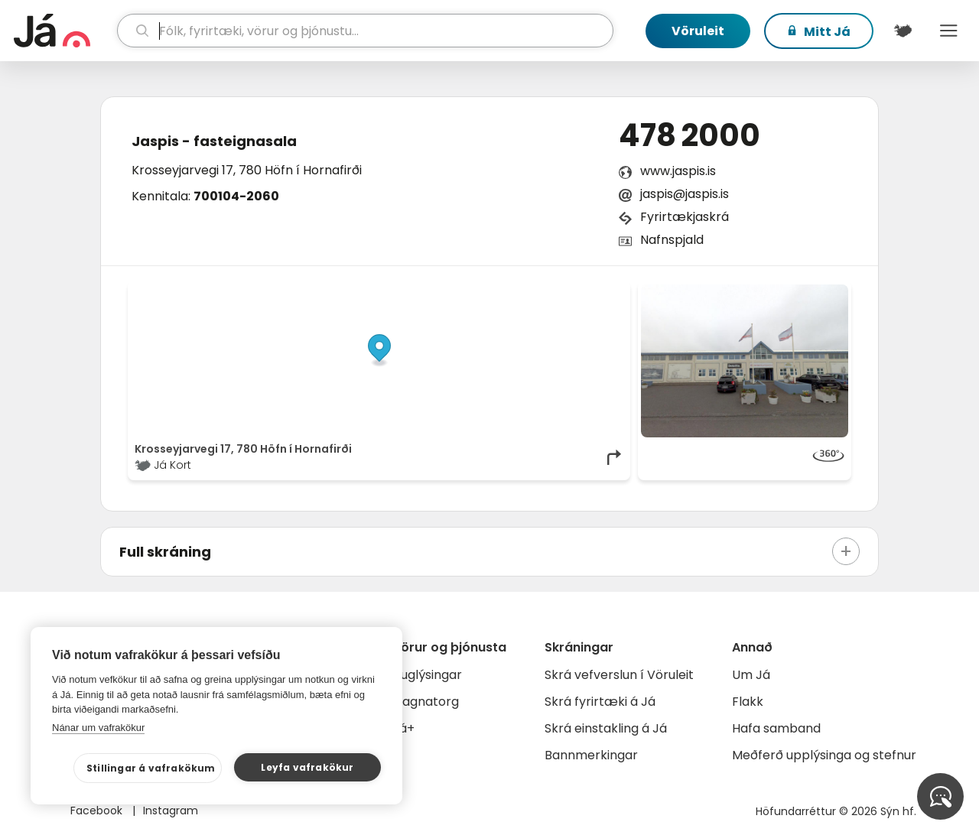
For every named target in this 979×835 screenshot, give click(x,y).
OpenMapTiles (594, 292)
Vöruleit (698, 31)
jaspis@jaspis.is (684, 194)
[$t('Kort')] (902, 30)
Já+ (403, 728)
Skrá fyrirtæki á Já (600, 701)
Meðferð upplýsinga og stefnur (824, 755)
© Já (466, 292)
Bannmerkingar (591, 755)
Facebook (97, 810)
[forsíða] (63, 30)
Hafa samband (776, 728)
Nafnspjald (672, 240)
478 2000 (689, 135)
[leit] (365, 31)
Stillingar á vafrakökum (151, 768)
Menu (948, 30)
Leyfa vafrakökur (307, 767)
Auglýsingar (427, 675)
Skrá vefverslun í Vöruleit (619, 675)
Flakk (747, 701)
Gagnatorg (425, 701)
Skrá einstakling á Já (606, 728)
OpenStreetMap (520, 292)
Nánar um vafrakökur (98, 727)
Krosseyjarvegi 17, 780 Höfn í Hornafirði (247, 170)
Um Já (751, 675)
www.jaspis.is (678, 171)
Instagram (170, 810)
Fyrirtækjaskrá (684, 217)
